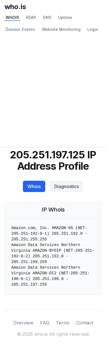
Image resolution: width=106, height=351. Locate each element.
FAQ (44, 323)
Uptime (65, 17)
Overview (23, 323)
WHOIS (12, 17)
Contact (84, 323)
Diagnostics (66, 186)
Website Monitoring (61, 29)
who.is (15, 7)
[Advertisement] (53, 91)
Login (92, 29)
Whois (34, 186)
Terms (63, 323)
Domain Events (20, 29)
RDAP (31, 17)
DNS (47, 17)
